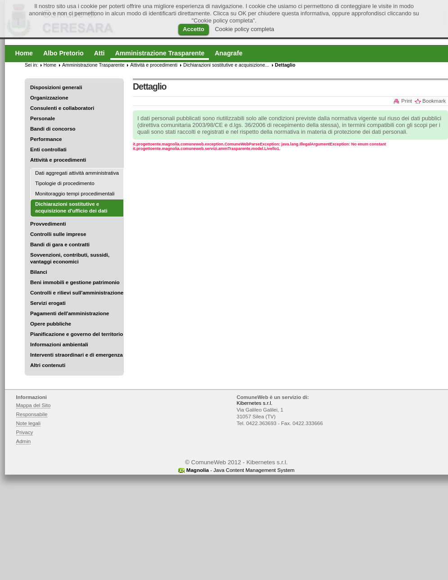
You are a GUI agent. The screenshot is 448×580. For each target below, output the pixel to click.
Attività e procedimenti (58, 160)
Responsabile (32, 414)
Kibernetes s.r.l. (254, 403)
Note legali (28, 423)
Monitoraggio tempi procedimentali (74, 193)
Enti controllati (48, 149)
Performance (46, 139)
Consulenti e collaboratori (62, 108)
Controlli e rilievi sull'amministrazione (76, 292)
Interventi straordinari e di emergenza (76, 355)
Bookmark (434, 101)
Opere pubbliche (50, 323)
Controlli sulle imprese (58, 234)
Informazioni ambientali (59, 344)
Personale (42, 118)
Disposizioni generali (56, 87)
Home (50, 65)
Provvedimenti (48, 224)
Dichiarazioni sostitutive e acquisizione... (226, 65)
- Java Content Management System (240, 470)
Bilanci (38, 272)
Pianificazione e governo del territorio (76, 334)
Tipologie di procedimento (65, 183)
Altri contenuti (47, 365)
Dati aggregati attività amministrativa (77, 173)
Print (406, 101)
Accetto (193, 29)
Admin (23, 441)
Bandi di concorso (53, 128)
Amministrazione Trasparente (93, 65)
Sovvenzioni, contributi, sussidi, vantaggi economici (69, 258)
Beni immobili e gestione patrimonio (75, 282)
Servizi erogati (48, 303)
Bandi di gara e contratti (60, 244)
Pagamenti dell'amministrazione (69, 313)
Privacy (24, 432)
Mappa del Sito (33, 405)
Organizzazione (49, 97)
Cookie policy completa (244, 29)
